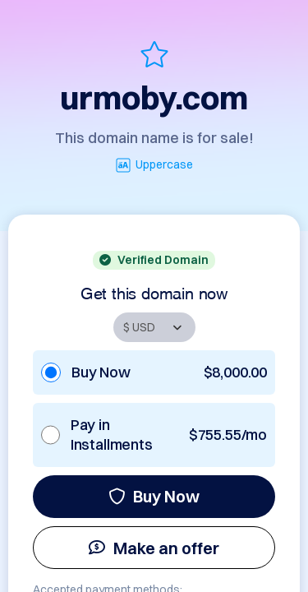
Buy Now (154, 496)
